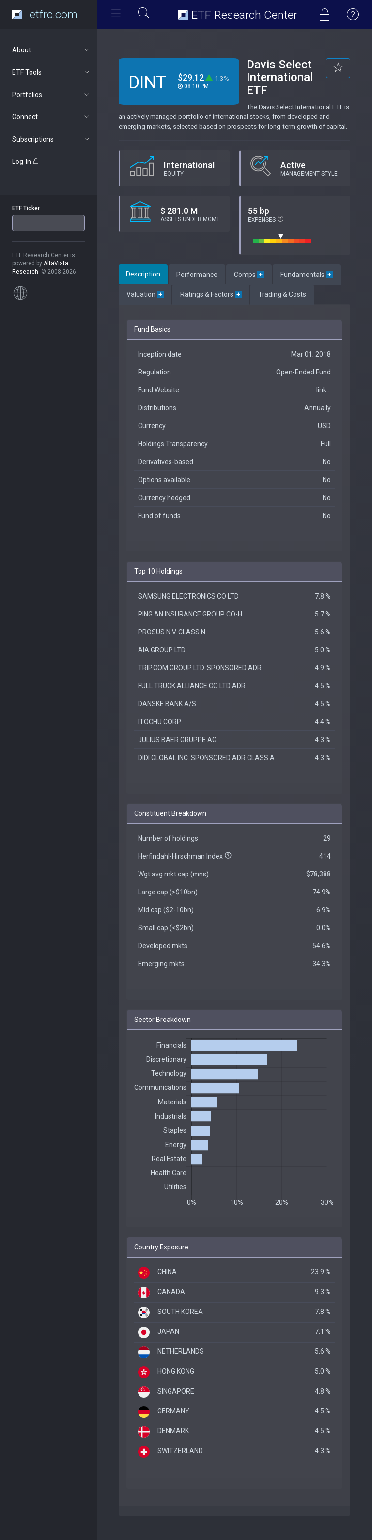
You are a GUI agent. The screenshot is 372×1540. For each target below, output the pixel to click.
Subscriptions (51, 139)
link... (323, 390)
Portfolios (51, 94)
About (51, 50)
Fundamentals (306, 274)
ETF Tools (51, 72)
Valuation (145, 294)
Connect (51, 117)
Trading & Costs (282, 294)
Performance (196, 274)
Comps (249, 274)
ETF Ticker (26, 208)
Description (143, 274)
